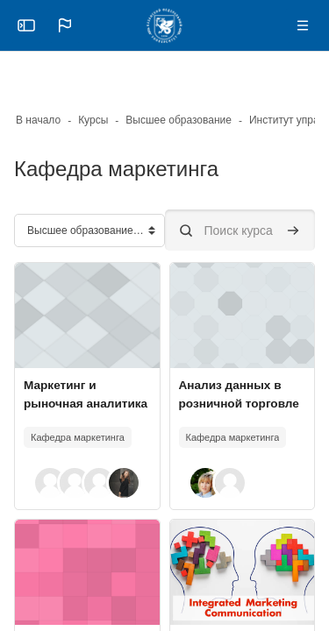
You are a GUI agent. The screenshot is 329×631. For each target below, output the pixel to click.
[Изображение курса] (87, 315)
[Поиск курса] (240, 230)
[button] (64, 25)
